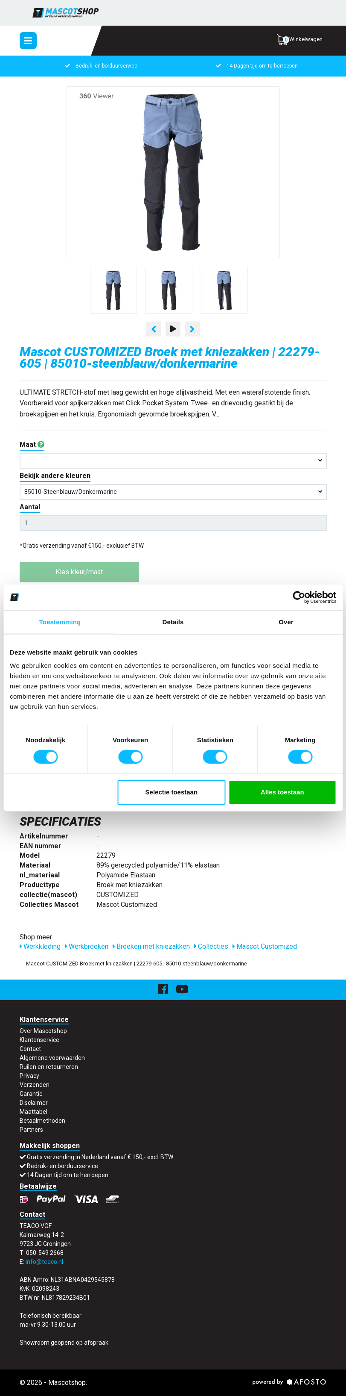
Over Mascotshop (43, 1030)
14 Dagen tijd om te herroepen (256, 66)
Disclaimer (34, 1102)
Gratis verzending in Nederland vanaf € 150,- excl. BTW (100, 1157)
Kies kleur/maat (79, 572)
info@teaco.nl (44, 1261)
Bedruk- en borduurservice (100, 66)
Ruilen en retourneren (49, 1066)
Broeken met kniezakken (151, 946)
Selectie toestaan (171, 792)
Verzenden (34, 1084)
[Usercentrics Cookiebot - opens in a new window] (299, 597)
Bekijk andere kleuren (55, 476)
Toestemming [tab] (60, 622)
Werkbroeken (86, 946)
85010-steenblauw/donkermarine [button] (173, 491)
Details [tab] (173, 622)
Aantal (30, 507)
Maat (32, 444)
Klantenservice (39, 1039)
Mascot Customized (265, 946)
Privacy (29, 1075)
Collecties (211, 946)
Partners (31, 1129)
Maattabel (33, 1111)
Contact (30, 1048)
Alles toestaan (282, 792)
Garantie (31, 1093)
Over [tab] (286, 622)
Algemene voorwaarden (52, 1057)
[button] (173, 461)
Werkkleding (40, 946)
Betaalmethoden (42, 1120)
